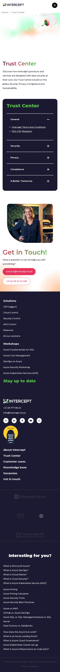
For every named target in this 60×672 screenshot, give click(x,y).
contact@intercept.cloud (19, 271)
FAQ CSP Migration (22, 131)
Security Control (11, 318)
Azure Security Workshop (16, 367)
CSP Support (10, 307)
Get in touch (11, 479)
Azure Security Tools (14, 598)
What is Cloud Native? (15, 574)
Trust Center (12, 455)
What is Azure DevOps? (16, 570)
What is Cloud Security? (16, 579)
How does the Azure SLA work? (20, 632)
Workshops (11, 343)
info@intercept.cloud (14, 413)
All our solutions (11, 336)
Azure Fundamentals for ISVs (18, 349)
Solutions (9, 300)
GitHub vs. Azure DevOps (16, 613)
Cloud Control (10, 312)
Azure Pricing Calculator (16, 593)
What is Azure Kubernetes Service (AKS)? (25, 583)
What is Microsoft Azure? (16, 566)
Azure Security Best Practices (18, 602)
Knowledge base (15, 467)
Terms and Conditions (44, 662)
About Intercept (14, 449)
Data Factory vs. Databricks (18, 626)
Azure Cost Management (16, 355)
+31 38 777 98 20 (12, 408)
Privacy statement (30, 666)
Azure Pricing (10, 589)
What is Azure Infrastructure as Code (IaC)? (26, 649)
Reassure (8, 330)
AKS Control (9, 324)
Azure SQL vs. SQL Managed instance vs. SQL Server (27, 619)
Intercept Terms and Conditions (29, 127)
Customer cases (14, 461)
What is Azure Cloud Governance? (21, 640)
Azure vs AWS (10, 608)
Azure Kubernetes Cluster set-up (20, 645)
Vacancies (10, 473)
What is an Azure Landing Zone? (20, 636)
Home (4, 12)
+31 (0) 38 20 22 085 (16, 281)
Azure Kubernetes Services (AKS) (20, 373)
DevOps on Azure (12, 361)
